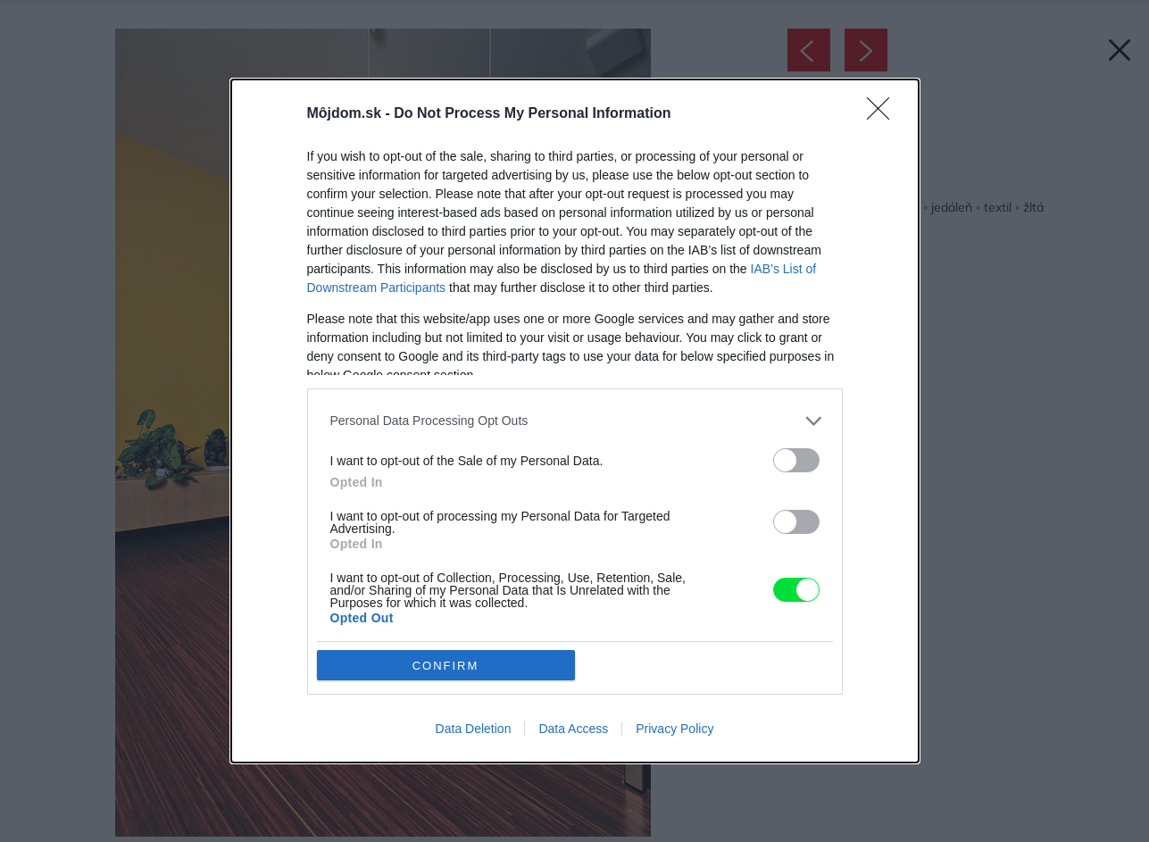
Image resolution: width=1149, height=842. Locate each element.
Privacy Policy (674, 728)
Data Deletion (474, 728)
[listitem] (575, 421)
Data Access (573, 728)
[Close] (884, 114)
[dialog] (575, 421)
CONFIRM (445, 665)
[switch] (796, 460)
